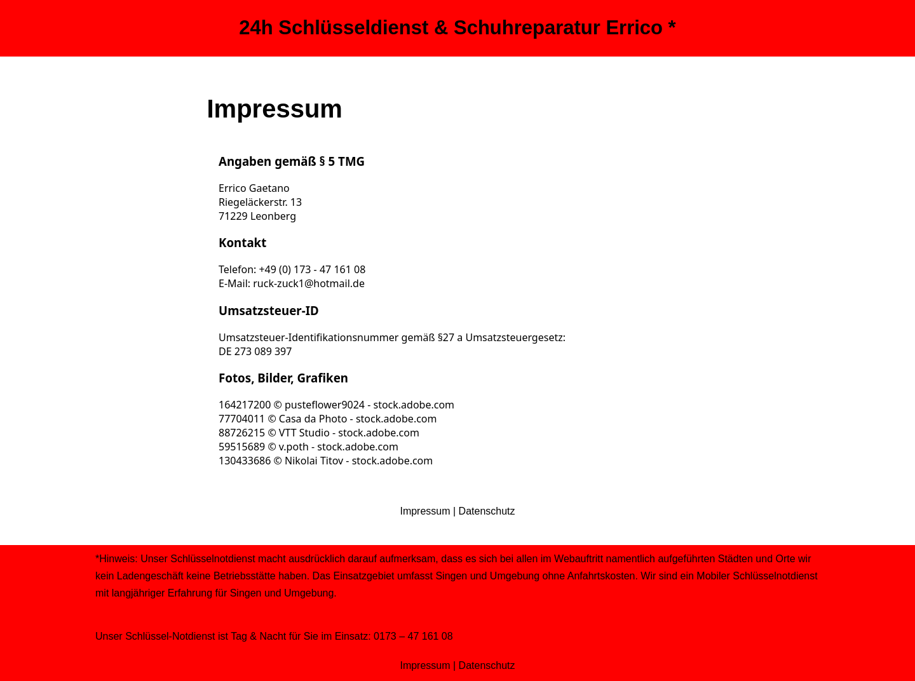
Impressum (425, 511)
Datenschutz (487, 511)
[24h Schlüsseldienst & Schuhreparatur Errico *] (457, 28)
